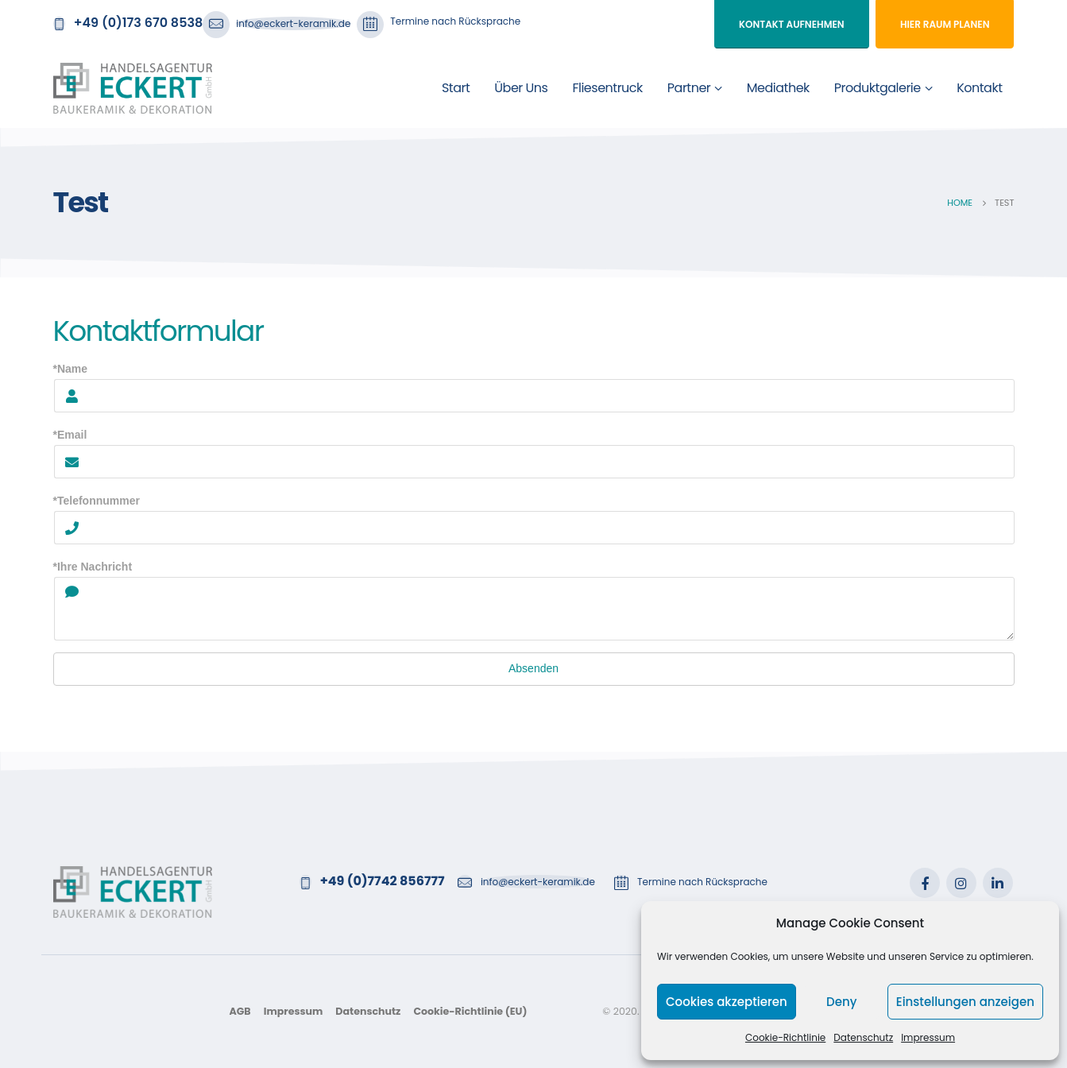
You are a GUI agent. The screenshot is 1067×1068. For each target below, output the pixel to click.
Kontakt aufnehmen (792, 24)
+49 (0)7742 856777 (382, 881)
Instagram (961, 883)
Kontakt (979, 88)
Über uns (520, 88)
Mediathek (778, 88)
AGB (239, 1011)
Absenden (533, 668)
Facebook (925, 883)
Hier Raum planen (945, 24)
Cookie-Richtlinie (785, 1037)
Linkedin (998, 883)
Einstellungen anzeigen (965, 1001)
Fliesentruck (607, 88)
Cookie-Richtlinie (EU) (470, 1011)
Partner (689, 88)
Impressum (928, 1037)
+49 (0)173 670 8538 (138, 23)
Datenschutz (863, 1037)
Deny (841, 1001)
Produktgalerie (877, 88)
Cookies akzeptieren (726, 1001)
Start (456, 88)
